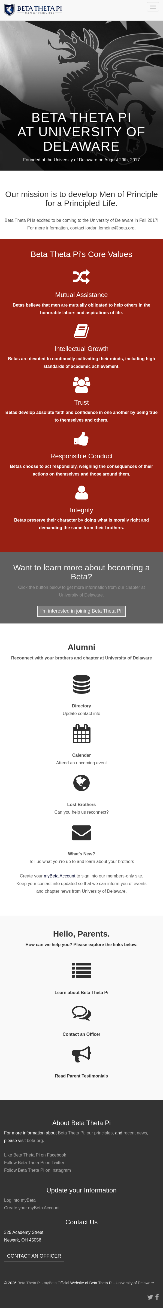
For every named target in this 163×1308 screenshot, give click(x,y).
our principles (100, 1133)
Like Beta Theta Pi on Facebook (35, 1155)
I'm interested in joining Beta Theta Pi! (81, 611)
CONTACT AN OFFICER (34, 1256)
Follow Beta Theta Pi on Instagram (37, 1170)
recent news (135, 1133)
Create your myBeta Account (32, 1208)
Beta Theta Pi (71, 1133)
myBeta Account (60, 876)
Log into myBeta (20, 1200)
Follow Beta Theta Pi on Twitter (34, 1162)
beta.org (35, 1140)
